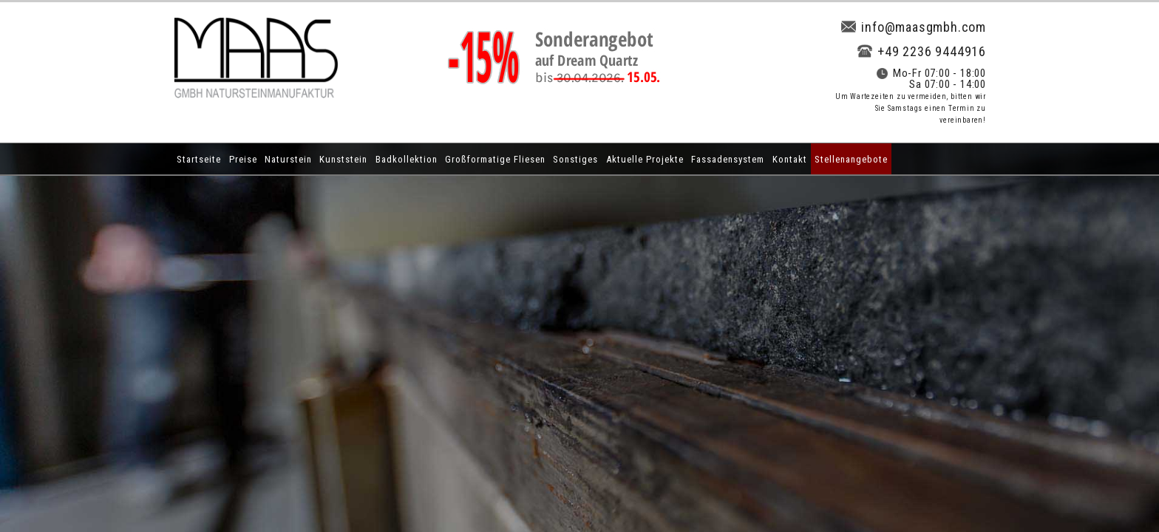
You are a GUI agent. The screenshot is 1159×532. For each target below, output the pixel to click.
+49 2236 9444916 (921, 51)
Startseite (199, 159)
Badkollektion (406, 159)
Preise (243, 159)
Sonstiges (575, 159)
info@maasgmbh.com (913, 27)
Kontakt (789, 159)
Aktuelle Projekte (645, 159)
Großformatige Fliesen (495, 159)
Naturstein (288, 159)
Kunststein (343, 159)
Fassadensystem (727, 159)
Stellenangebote (851, 159)
